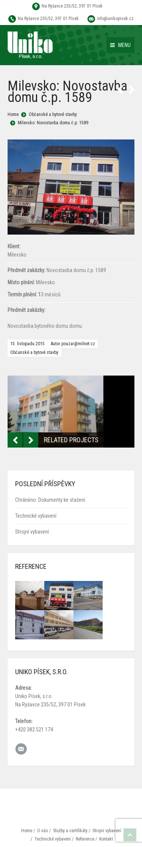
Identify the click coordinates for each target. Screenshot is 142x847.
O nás (42, 830)
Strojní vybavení (32, 532)
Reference (85, 839)
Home (13, 114)
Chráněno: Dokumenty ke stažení (50, 500)
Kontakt (106, 839)
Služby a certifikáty (70, 830)
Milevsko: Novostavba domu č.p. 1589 (53, 122)
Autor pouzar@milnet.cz (73, 343)
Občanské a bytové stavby (53, 114)
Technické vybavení (35, 516)
